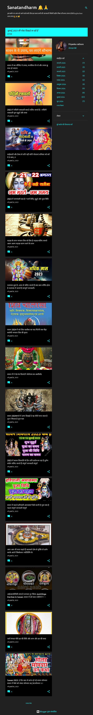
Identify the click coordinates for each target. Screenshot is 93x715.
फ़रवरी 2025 (61, 67)
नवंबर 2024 (61, 80)
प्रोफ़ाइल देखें (72, 48)
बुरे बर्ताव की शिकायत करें (65, 124)
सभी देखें (9, 34)
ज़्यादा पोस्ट (29, 703)
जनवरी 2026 (61, 63)
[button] (48, 76)
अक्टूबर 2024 (61, 84)
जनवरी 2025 (61, 71)
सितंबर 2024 (61, 88)
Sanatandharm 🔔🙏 (28, 7)
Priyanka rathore (76, 44)
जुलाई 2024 (61, 97)
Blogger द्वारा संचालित (47, 711)
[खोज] (86, 8)
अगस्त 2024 (61, 93)
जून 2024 (60, 101)
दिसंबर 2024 (61, 76)
